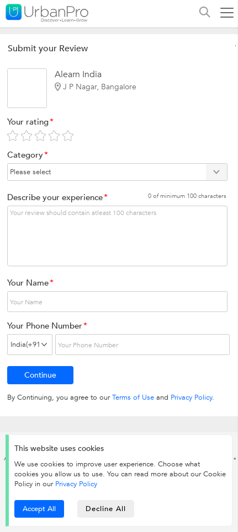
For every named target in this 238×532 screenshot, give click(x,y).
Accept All (39, 509)
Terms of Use (133, 397)
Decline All (106, 509)
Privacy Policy (191, 397)
